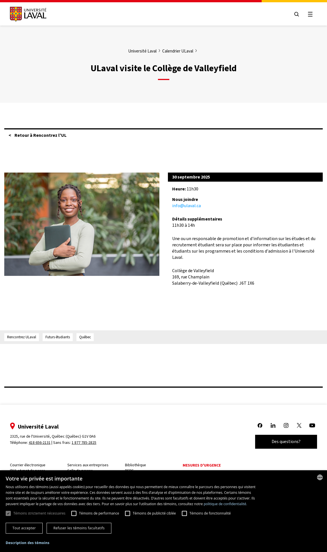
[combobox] (320, 477)
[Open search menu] (293, 14)
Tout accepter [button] (24, 528)
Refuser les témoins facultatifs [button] (79, 528)
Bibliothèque (138, 465)
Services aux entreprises (91, 465)
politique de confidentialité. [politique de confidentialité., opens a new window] (225, 503)
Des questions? (282, 441)
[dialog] (163, 511)
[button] (27, 543)
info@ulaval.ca (186, 206)
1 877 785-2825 (87, 442)
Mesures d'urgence (205, 465)
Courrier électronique (31, 465)
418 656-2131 (43, 442)
